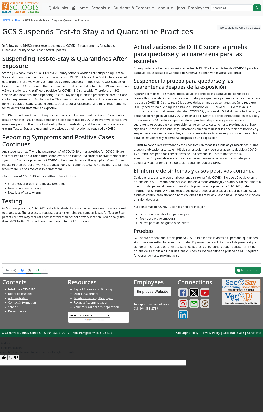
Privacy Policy (210, 333)
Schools (100, 8)
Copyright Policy (187, 333)
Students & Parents (134, 8)
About (166, 8)
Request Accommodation (91, 302)
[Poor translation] (13, 357)
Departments (17, 311)
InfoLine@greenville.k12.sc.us (91, 333)
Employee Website (152, 291)
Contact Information (22, 302)
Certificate (254, 333)
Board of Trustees (20, 294)
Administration (18, 298)
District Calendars (86, 294)
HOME (7, 20)
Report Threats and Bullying (93, 289)
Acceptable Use (233, 333)
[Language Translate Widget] (89, 315)
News (18, 20)
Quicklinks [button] (55, 8)
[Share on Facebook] (22, 270)
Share (10, 270)
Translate (95, 320)
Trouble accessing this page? (93, 298)
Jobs (181, 8)
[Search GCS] (232, 7)
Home (79, 8)
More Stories (248, 270)
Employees (198, 8)
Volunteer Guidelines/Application (96, 307)
